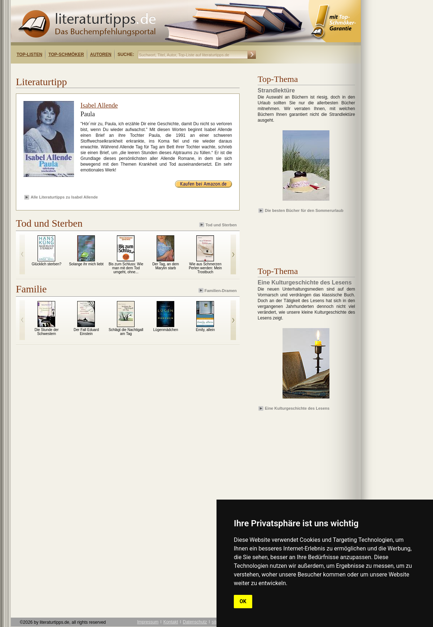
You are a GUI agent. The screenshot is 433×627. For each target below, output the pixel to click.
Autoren (100, 54)
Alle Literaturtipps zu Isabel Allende (64, 197)
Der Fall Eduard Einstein (86, 332)
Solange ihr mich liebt (86, 264)
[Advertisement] (103, 70)
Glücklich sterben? (46, 264)
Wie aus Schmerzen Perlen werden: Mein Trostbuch (205, 268)
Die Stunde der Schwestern (47, 332)
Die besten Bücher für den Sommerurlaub (304, 210)
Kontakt (170, 621)
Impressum (147, 621)
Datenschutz (195, 621)
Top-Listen (29, 54)
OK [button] (243, 601)
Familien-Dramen (218, 290)
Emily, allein (205, 330)
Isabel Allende (99, 105)
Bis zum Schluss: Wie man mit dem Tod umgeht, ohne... (126, 268)
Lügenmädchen (165, 330)
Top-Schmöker (66, 54)
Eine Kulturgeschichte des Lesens (297, 408)
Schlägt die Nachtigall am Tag (126, 332)
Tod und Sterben (218, 224)
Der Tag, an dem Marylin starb (165, 266)
